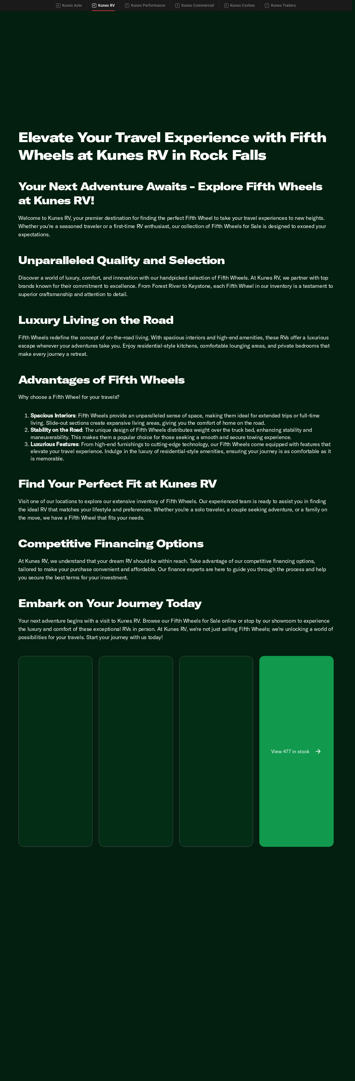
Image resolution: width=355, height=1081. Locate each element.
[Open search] (338, 31)
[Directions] (337, 16)
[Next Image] (85, 714)
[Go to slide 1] (36, 734)
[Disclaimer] (28, 799)
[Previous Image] (26, 714)
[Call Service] (285, 16)
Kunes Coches (239, 5)
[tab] (39, 782)
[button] (24, 714)
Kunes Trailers (280, 5)
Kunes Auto (69, 5)
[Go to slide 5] (72, 734)
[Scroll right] (85, 768)
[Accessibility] (16, 16)
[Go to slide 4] (63, 734)
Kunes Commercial (194, 5)
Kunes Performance (145, 5)
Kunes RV (103, 5)
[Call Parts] (312, 16)
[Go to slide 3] (54, 734)
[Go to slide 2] (45, 734)
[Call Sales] (258, 16)
